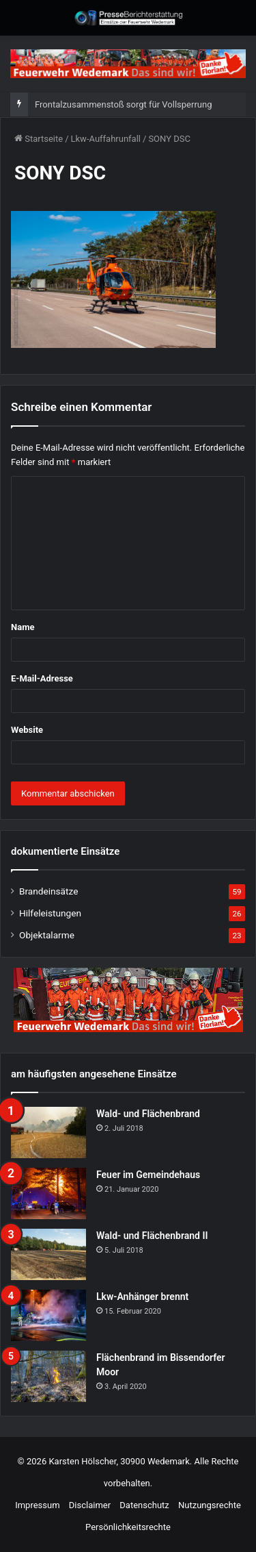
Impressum (37, 1505)
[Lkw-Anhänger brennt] (48, 1315)
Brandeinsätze (48, 891)
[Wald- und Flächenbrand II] (48, 1254)
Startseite (38, 139)
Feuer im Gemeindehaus (148, 1174)
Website (27, 730)
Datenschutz (144, 1505)
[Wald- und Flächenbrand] (48, 1132)
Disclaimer (90, 1505)
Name (22, 627)
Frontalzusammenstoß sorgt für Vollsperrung (123, 104)
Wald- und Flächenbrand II (152, 1235)
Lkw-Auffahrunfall (106, 139)
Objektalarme (46, 934)
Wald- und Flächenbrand (148, 1113)
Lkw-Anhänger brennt (142, 1296)
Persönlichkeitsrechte (128, 1527)
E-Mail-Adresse (42, 678)
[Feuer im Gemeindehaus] (48, 1193)
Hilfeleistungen (50, 913)
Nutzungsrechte (209, 1505)
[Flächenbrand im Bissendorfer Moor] (48, 1376)
